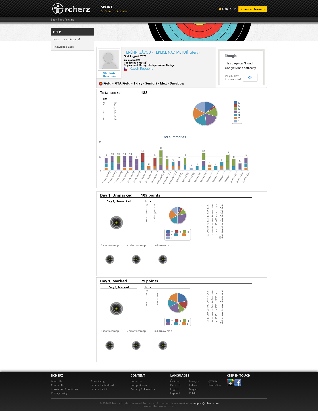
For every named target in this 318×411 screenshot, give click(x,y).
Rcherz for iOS (99, 389)
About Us (56, 381)
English (174, 389)
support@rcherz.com (206, 403)
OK (250, 77)
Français (194, 381)
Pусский (213, 381)
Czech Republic (141, 68)
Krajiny (121, 11)
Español (175, 393)
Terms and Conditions (64, 389)
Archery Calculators (143, 389)
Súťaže (106, 11)
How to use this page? (66, 39)
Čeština (175, 381)
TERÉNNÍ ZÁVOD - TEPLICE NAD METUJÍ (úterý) (162, 52)
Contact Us (57, 385)
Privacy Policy (59, 393)
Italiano (193, 385)
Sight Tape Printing (62, 19)
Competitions (139, 385)
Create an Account (253, 9)
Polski (192, 393)
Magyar (194, 389)
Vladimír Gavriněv (109, 75)
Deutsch (175, 385)
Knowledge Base (63, 47)
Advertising (98, 381)
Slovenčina (214, 385)
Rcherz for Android (102, 385)
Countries (136, 381)
